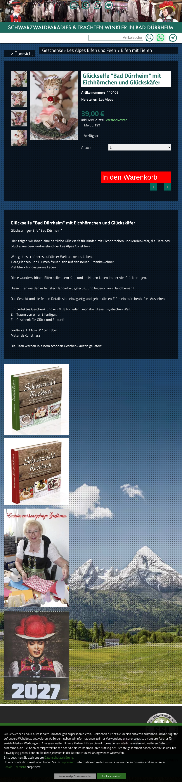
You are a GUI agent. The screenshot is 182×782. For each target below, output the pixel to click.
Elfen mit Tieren (136, 50)
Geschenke (52, 50)
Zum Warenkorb (173, 35)
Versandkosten (117, 119)
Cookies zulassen (111, 776)
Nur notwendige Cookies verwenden (75, 776)
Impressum (68, 762)
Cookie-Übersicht (15, 767)
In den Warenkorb (129, 177)
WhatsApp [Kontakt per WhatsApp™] (160, 36)
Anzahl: (86, 147)
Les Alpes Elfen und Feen (92, 50)
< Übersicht (22, 53)
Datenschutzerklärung (58, 757)
